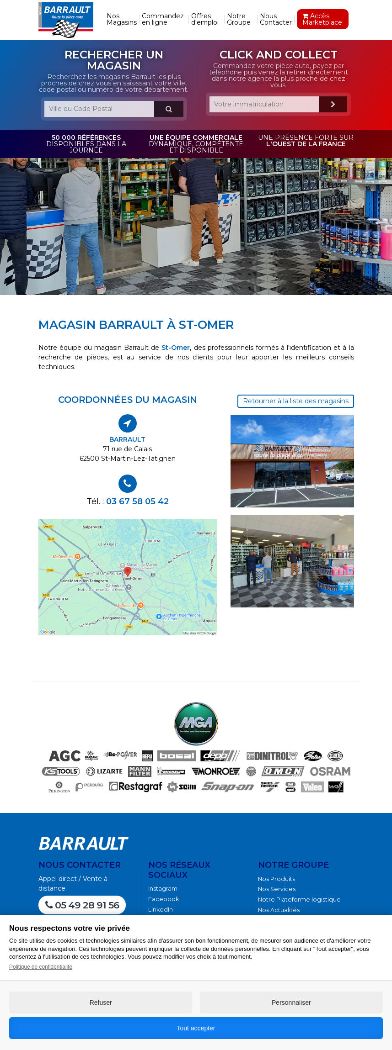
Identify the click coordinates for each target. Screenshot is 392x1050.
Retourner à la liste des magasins (296, 401)
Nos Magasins (122, 19)
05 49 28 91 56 (82, 905)
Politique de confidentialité (40, 967)
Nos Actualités (279, 910)
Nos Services (276, 889)
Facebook (163, 899)
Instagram (162, 888)
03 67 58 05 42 (137, 501)
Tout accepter (196, 1028)
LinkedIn (160, 909)
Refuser (101, 1002)
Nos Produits (276, 879)
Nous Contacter (276, 19)
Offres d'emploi (205, 19)
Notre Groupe (239, 19)
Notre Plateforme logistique (299, 899)
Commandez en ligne (163, 19)
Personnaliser (291, 1002)
